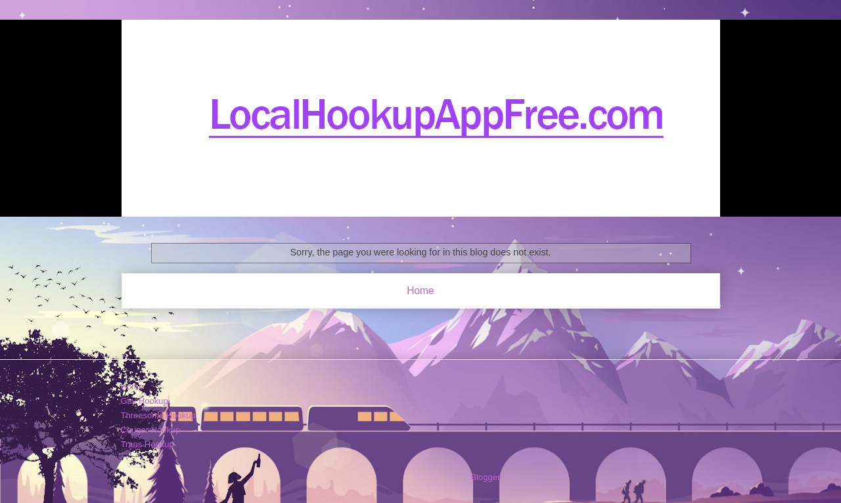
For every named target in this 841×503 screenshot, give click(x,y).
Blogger (484, 477)
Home (420, 290)
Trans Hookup (147, 444)
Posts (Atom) (446, 325)
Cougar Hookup (151, 430)
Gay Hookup (144, 401)
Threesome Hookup (158, 415)
